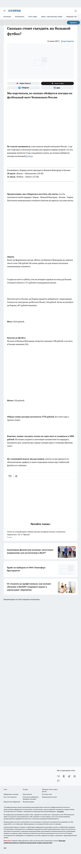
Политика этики (47, 794)
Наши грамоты (27, 794)
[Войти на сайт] (75, 11)
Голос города (32, 17)
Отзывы (25, 789)
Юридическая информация (12, 802)
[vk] (10, 476)
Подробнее (60, 811)
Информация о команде (11, 794)
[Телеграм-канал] (23, 87)
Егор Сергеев (67, 41)
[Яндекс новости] (23, 83)
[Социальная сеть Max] (57, 87)
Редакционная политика (49, 797)
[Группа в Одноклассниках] (63, 776)
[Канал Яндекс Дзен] (57, 83)
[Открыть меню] (4, 11)
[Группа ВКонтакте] (58, 776)
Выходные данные (28, 802)
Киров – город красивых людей (51, 17)
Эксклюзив (7, 17)
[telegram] (17, 476)
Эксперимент (19, 17)
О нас (5, 789)
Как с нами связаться (10, 797)
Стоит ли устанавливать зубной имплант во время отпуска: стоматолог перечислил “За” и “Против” (40, 535)
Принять (73, 23)
